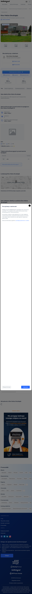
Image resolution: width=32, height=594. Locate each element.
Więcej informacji (6, 387)
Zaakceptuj (25, 387)
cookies (27, 220)
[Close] (30, 206)
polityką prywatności (20, 220)
